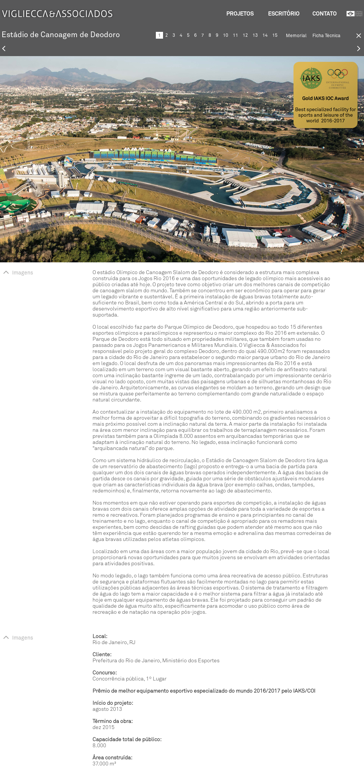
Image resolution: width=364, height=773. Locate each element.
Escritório (284, 13)
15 (275, 35)
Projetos (240, 13)
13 (255, 35)
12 (245, 35)
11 (235, 35)
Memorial (296, 35)
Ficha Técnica (326, 35)
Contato (324, 13)
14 (265, 35)
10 (225, 35)
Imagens (18, 273)
